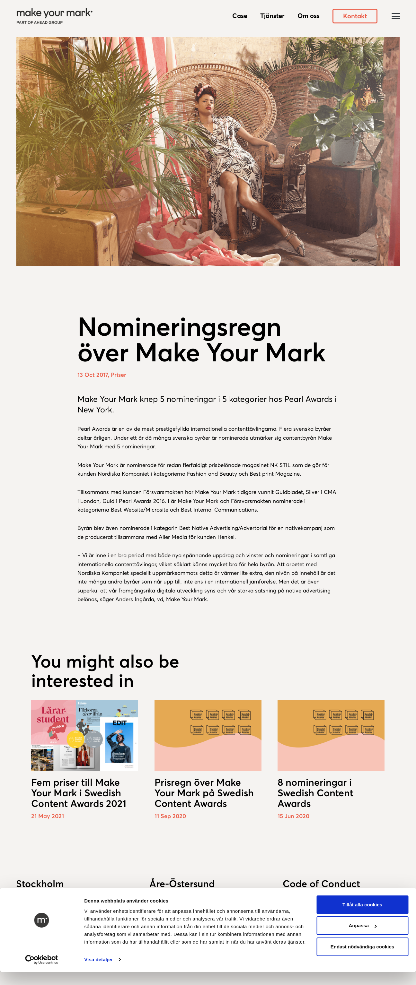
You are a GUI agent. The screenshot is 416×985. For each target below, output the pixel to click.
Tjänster (272, 16)
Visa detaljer (98, 959)
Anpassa (362, 925)
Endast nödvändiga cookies (362, 946)
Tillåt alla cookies (362, 904)
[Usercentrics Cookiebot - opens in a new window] (41, 959)
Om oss (308, 16)
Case (239, 16)
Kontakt (355, 16)
